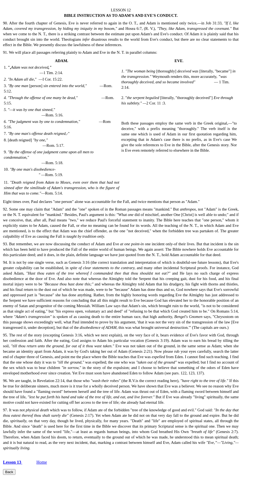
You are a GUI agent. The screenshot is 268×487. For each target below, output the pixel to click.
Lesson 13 (12, 462)
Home (41, 462)
